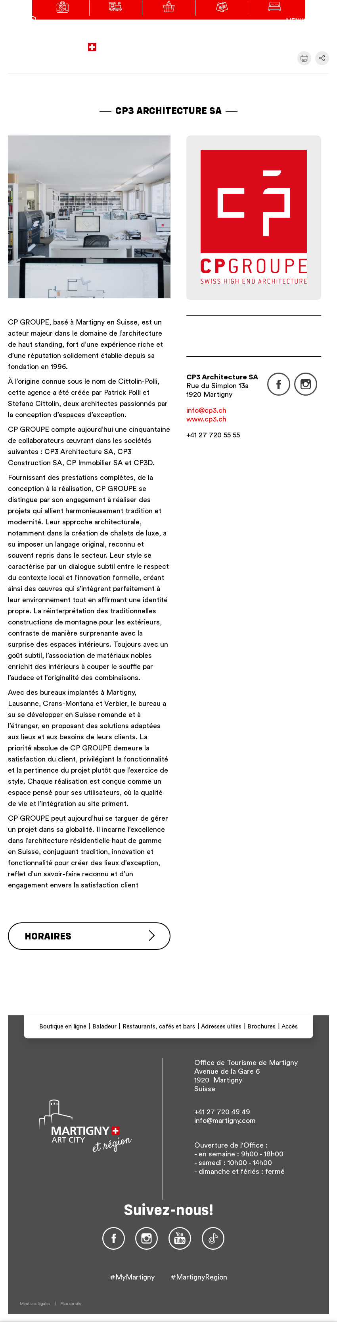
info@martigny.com (225, 1120)
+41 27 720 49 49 (222, 1111)
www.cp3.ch (206, 419)
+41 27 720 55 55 (213, 435)
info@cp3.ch (206, 410)
